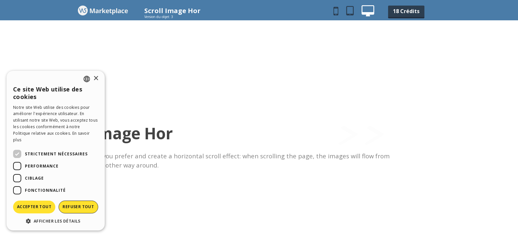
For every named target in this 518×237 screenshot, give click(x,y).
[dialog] (56, 150)
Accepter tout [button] (34, 206)
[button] (55, 221)
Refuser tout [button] (78, 206)
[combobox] (86, 79)
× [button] (95, 78)
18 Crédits (406, 11)
